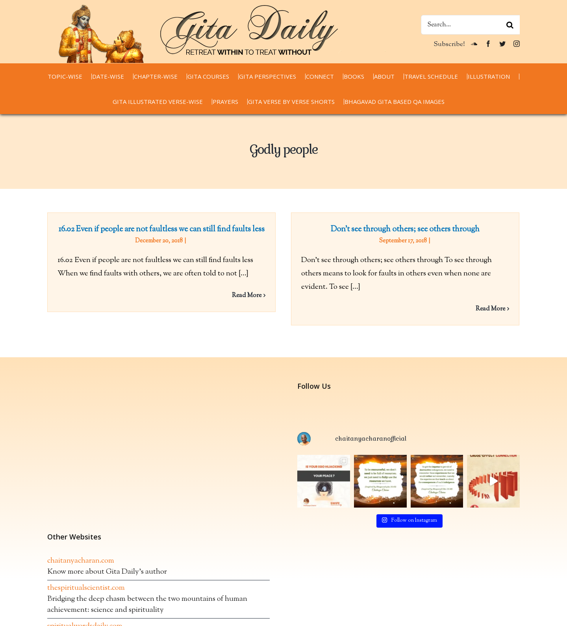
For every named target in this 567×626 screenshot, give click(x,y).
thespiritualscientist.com (86, 566)
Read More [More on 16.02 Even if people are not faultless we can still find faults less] (246, 295)
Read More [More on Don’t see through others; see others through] (484, 309)
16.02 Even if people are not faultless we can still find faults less (162, 229)
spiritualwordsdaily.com (84, 604)
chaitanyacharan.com (80, 539)
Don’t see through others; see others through (399, 229)
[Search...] (470, 25)
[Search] (510, 25)
